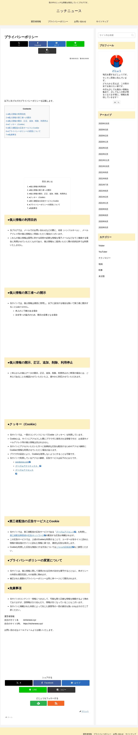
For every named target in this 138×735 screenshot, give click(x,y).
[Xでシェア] (18, 44)
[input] (116, 35)
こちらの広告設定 (65, 540)
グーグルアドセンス (66, 525)
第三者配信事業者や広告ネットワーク (28, 528)
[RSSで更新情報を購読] (50, 696)
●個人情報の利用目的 (15, 107)
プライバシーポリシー (100, 727)
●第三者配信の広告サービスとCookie (22, 121)
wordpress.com (23, 455)
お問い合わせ (117, 727)
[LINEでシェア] (61, 44)
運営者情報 (84, 727)
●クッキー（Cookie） (16, 117)
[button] (76, 44)
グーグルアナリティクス (28, 459)
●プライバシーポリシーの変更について (23, 124)
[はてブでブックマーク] (47, 44)
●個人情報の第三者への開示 (18, 111)
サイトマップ (130, 727)
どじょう (116, 71)
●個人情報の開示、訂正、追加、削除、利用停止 (27, 114)
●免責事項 (11, 128)
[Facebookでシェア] (33, 44)
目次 (44, 175)
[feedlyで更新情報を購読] (44, 696)
